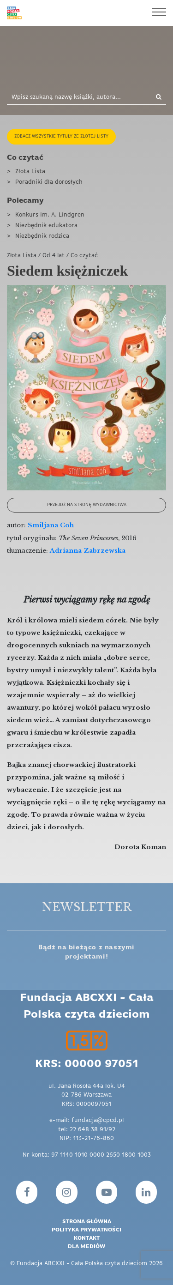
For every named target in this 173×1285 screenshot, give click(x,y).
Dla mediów (86, 1246)
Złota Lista (30, 172)
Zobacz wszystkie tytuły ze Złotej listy (61, 136)
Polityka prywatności (86, 1230)
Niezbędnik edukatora (46, 226)
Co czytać (25, 158)
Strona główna (86, 1222)
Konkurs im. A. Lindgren (49, 215)
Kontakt (87, 1238)
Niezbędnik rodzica (42, 236)
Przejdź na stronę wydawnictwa (86, 504)
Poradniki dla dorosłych (49, 182)
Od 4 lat (53, 256)
